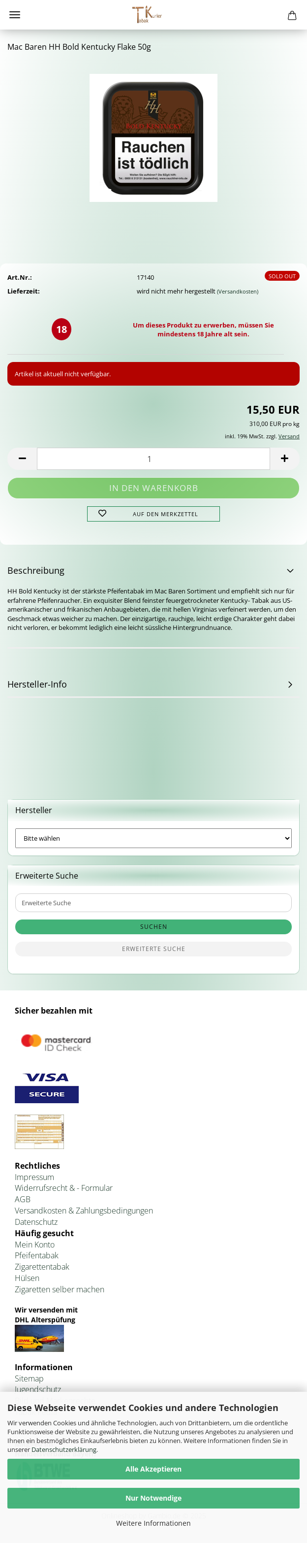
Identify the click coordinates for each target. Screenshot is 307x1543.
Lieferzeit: (23, 291)
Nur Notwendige (153, 1498)
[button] (22, 459)
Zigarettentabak (42, 1266)
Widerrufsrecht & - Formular (64, 1187)
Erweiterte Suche (153, 949)
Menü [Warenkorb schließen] (14, 14)
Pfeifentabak (37, 1255)
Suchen (153, 926)
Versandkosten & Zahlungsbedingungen (84, 1210)
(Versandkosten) (237, 291)
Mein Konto (35, 1244)
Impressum (34, 1177)
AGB (23, 1199)
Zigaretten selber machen (59, 1289)
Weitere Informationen (153, 1523)
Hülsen (27, 1278)
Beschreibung (35, 570)
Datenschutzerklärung (63, 1449)
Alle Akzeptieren (153, 1469)
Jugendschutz (38, 1389)
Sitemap (29, 1378)
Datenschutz (36, 1221)
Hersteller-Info (37, 684)
